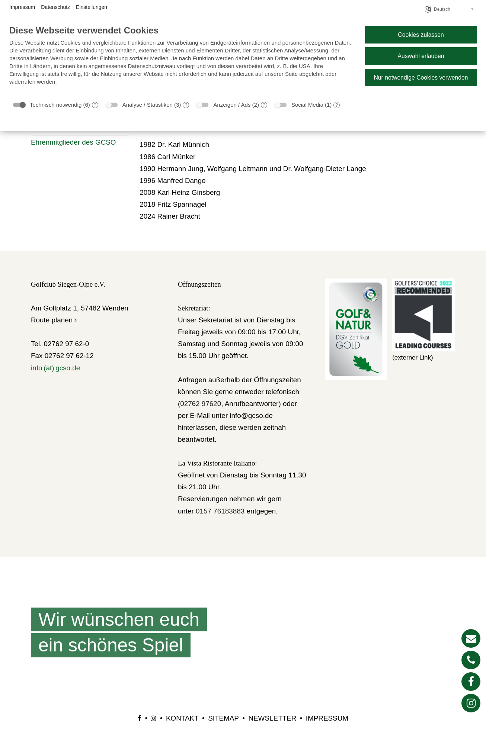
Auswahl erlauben (420, 56)
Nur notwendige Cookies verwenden (421, 77)
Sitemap (223, 718)
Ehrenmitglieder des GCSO (73, 142)
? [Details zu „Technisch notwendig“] (95, 105)
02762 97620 (200, 404)
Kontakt (182, 718)
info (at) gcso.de (55, 368)
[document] (181, 60)
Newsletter (272, 718)
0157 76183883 (220, 511)
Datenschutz (55, 7)
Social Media (307, 105)
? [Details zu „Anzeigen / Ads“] (264, 105)
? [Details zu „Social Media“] (336, 105)
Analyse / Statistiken (147, 105)
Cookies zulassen (421, 35)
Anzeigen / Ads (231, 105)
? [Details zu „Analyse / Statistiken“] (186, 105)
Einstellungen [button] (91, 7)
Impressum (327, 718)
